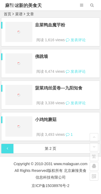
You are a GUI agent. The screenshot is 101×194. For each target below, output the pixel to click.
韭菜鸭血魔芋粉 (50, 25)
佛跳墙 (41, 51)
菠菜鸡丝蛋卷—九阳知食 (58, 78)
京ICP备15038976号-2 (50, 166)
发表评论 (76, 35)
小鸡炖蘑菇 (46, 105)
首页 (7, 14)
